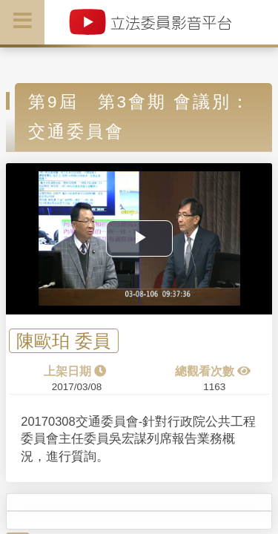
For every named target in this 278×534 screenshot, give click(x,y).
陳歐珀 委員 (63, 341)
